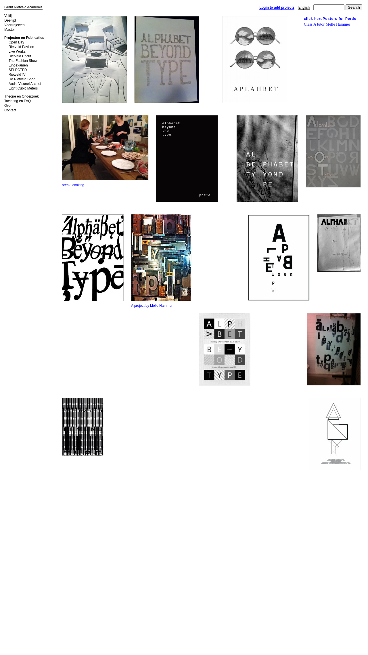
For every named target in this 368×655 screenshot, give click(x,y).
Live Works (17, 51)
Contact (10, 110)
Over (8, 106)
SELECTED (18, 70)
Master (9, 30)
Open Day (16, 42)
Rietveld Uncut (20, 56)
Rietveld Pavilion (21, 47)
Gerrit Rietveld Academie (23, 7)
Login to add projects (276, 7)
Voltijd (9, 16)
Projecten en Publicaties (24, 38)
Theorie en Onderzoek (21, 96)
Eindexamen (18, 65)
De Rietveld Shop (22, 79)
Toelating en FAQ (17, 101)
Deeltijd (10, 20)
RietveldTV (17, 75)
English (304, 7)
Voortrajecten (14, 25)
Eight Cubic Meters (23, 88)
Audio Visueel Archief (25, 84)
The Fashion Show (23, 61)
